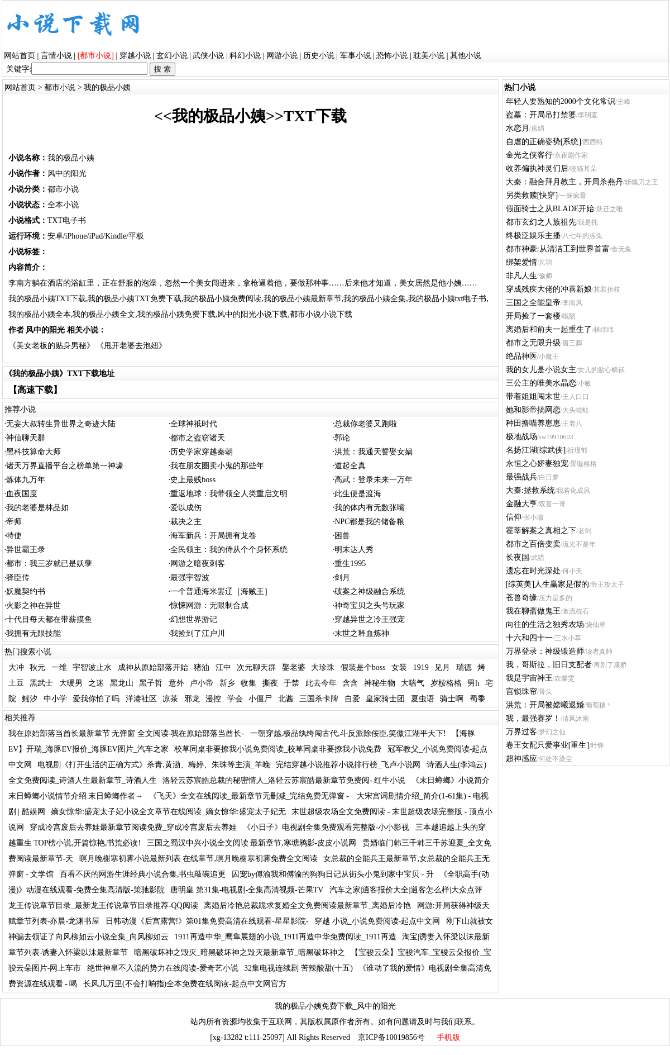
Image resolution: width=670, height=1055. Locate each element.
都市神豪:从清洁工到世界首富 (558, 249)
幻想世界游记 (193, 619)
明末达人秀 (354, 549)
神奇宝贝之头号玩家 (369, 605)
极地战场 (521, 437)
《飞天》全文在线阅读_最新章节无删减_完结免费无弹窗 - (250, 796)
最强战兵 (521, 477)
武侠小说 (208, 55)
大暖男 (71, 683)
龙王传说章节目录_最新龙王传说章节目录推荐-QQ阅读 (103, 905)
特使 (14, 535)
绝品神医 (521, 356)
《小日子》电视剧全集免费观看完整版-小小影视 (326, 827)
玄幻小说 (172, 55)
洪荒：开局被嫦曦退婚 (545, 705)
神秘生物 (379, 683)
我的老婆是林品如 (37, 507)
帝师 (14, 521)
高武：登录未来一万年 (373, 480)
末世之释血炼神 (361, 633)
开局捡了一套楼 (533, 316)
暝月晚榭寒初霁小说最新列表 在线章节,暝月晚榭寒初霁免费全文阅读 (198, 858)
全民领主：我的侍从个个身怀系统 (229, 549)
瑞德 (464, 667)
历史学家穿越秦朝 (201, 452)
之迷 (96, 683)
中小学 (55, 699)
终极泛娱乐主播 (533, 235)
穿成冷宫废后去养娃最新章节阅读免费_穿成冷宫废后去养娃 (133, 827)
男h (473, 683)
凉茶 (170, 699)
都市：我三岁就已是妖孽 (49, 563)
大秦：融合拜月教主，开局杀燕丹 (564, 182)
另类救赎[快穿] (532, 195)
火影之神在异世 (33, 605)
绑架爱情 (521, 262)
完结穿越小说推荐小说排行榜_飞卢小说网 (348, 765)
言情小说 (56, 55)
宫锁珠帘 (521, 691)
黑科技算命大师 (33, 452)
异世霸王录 (25, 549)
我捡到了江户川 (197, 633)
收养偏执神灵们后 (537, 168)
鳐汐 (29, 699)
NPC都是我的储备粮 (369, 521)
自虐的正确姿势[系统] (543, 141)
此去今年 (321, 683)
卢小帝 (201, 683)
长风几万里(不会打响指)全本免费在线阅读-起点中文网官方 (184, 984)
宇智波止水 (92, 667)
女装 (399, 667)
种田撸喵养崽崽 (533, 423)
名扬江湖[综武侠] (536, 450)
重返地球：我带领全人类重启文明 (229, 494)
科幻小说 (245, 55)
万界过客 (521, 732)
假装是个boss (363, 667)
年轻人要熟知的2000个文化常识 (560, 101)
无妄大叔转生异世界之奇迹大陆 (61, 424)
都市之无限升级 (533, 343)
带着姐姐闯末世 (533, 396)
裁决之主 (186, 521)
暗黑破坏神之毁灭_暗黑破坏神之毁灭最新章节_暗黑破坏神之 (239, 952)
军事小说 (355, 55)
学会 (235, 699)
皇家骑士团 (385, 699)
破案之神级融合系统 (369, 591)
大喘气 (412, 683)
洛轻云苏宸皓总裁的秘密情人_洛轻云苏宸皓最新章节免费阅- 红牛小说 (283, 780)
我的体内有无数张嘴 (369, 507)
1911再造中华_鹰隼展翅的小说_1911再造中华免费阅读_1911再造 (285, 937)
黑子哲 (150, 683)
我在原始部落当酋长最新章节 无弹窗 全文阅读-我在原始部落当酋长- (126, 733)
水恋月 (517, 128)
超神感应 (521, 758)
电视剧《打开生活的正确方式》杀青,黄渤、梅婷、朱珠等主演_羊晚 (153, 765)
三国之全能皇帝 (533, 302)
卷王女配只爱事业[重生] (547, 745)
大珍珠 (322, 667)
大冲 (16, 667)
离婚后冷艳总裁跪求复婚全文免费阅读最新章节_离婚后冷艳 (307, 905)
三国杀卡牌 (318, 699)
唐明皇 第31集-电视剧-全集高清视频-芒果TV (246, 890)
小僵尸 (260, 699)
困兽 (342, 535)
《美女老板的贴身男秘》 (51, 345)
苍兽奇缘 (521, 597)
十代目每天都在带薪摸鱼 (49, 619)
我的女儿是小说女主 (541, 369)
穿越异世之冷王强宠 (369, 619)
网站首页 (19, 55)
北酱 (286, 699)
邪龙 (192, 699)
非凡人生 (521, 276)
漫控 (213, 699)
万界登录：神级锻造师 (545, 651)
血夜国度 (21, 494)
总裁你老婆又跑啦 (365, 424)
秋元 (37, 667)
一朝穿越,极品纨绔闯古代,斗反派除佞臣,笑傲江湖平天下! (348, 733)
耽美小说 (428, 55)
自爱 (352, 699)
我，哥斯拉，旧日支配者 (549, 664)
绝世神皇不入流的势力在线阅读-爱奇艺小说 (162, 968)
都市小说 (59, 87)
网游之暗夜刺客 (197, 563)
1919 (421, 667)
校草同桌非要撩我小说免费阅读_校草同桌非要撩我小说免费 (277, 749)
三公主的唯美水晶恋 (541, 383)
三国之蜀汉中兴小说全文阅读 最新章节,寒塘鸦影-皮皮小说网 (252, 843)
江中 (223, 667)
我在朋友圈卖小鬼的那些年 (217, 466)
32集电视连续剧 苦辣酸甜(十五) (298, 968)
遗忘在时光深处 (533, 571)
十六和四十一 (529, 638)
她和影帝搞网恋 (533, 410)
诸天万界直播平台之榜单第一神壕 (64, 466)
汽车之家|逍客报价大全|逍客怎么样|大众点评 (405, 890)
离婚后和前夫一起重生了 (549, 329)
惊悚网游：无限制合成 (209, 605)
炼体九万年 (25, 480)
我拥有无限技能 (33, 633)
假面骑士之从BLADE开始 (550, 209)
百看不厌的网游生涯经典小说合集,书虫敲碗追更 (143, 874)
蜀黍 (477, 699)
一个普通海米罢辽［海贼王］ (221, 591)
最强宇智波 (189, 577)
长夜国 (517, 557)
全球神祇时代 (193, 424)
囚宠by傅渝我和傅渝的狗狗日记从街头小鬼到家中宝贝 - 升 (333, 874)
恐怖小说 (392, 55)
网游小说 (282, 55)
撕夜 (270, 683)
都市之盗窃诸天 (197, 438)
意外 (176, 683)
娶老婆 (293, 667)
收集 (248, 683)
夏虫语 (422, 699)
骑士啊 (451, 699)
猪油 (201, 667)
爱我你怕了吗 (96, 699)
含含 (350, 683)
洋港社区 (141, 699)
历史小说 (318, 55)
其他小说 (465, 55)
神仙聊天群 (25, 438)
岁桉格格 (446, 683)
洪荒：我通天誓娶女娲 (373, 452)
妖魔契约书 (25, 591)
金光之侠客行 (529, 155)
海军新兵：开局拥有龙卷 (213, 535)
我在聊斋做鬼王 (533, 611)
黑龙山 (121, 683)
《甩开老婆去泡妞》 (131, 345)
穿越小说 (135, 55)
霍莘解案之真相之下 (541, 530)
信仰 (513, 517)
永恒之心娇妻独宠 (537, 463)
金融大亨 (521, 504)
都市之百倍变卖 (533, 544)
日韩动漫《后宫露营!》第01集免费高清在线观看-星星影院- (207, 921)
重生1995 (350, 563)
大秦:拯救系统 (530, 490)
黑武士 (41, 683)
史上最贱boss (193, 480)
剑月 (342, 577)
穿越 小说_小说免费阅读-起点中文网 (377, 921)
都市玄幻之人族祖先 (541, 222)
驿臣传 (18, 577)
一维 (59, 667)
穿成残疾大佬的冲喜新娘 (549, 289)
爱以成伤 (186, 507)
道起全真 (350, 466)
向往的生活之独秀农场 (545, 624)
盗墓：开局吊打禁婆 (541, 115)
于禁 (291, 683)
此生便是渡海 (357, 494)
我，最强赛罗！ (533, 718)
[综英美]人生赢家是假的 (547, 584)
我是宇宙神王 (529, 678)
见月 (442, 667)
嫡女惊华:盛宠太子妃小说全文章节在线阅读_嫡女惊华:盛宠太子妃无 (168, 811)
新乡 (227, 683)
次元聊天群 (256, 667)
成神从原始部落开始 (153, 667)
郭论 (342, 438)
